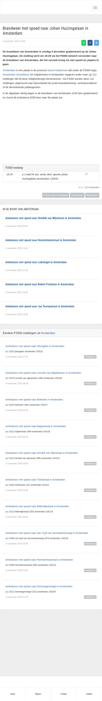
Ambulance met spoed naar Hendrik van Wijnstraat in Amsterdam (43, 218)
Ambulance (90, 357)
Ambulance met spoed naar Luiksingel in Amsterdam (36, 262)
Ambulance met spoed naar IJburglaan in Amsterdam (35, 346)
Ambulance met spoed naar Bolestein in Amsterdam (34, 399)
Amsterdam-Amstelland (16, 74)
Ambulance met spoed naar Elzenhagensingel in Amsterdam (39, 586)
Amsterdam (9, 70)
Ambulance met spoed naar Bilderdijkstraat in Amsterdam (37, 506)
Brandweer (92, 195)
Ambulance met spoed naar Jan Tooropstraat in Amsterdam (39, 306)
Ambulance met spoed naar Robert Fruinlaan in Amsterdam (39, 284)
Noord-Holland (56, 70)
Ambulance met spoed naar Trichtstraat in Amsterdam (35, 479)
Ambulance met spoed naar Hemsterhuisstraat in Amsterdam (40, 240)
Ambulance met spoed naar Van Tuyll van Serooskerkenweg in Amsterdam (47, 533)
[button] (90, 173)
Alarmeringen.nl (18, 7)
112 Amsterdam (91, 187)
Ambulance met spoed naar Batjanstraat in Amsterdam (36, 426)
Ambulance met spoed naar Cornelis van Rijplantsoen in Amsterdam (43, 372)
